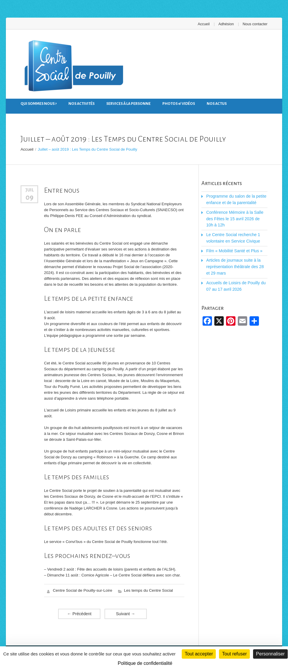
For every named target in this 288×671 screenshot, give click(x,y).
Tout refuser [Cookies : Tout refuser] (234, 653)
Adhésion (227, 24)
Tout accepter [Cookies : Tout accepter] (199, 653)
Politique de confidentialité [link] (145, 663)
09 (29, 196)
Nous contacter (255, 24)
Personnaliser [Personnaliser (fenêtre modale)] (270, 653)
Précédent (79, 612)
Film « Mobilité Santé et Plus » (232, 240)
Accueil (206, 24)
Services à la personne (128, 103)
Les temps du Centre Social (145, 589)
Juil (29, 189)
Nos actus (217, 103)
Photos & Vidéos (178, 103)
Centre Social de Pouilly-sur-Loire (81, 589)
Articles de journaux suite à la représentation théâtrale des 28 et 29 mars (234, 255)
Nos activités (81, 103)
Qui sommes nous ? (39, 103)
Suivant (125, 612)
